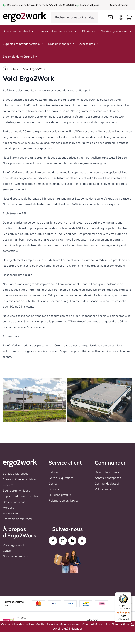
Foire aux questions (61, 478)
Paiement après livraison (64, 500)
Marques (8, 507)
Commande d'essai (107, 483)
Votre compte (103, 489)
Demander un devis (107, 472)
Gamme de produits (15, 556)
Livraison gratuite (60, 495)
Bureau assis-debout (18, 31)
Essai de (89, 5)
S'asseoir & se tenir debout (58, 31)
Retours (54, 472)
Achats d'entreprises (108, 478)
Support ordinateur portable (23, 44)
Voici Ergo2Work (13, 545)
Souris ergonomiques (116, 31)
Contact (53, 483)
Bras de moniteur (61, 44)
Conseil (7, 550)
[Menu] (129, 594)
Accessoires (88, 44)
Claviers (89, 31)
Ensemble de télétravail (20, 56)
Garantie (54, 489)
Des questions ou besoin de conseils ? (28, 5)
